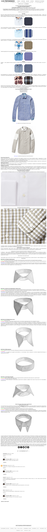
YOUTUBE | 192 (43, 528)
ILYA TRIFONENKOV (8, 1)
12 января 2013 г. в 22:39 (15, 495)
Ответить (4, 455)
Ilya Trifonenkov (7, 459)
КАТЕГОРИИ (23, 1)
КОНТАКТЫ (32, 1)
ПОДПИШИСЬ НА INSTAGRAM (39, 1)
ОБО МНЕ (27, 1)
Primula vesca (5, 465)
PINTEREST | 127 (35, 528)
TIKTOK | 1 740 (13, 528)
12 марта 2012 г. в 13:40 (14, 483)
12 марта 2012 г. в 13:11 (9, 477)
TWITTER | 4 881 (27, 530)
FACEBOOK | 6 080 (27, 528)
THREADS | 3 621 (19, 530)
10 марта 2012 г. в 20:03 (14, 471)
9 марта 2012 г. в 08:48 (10, 453)
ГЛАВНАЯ (18, 1)
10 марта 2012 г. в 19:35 (10, 465)
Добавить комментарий (5, 501)
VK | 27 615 (20, 528)
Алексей (4, 477)
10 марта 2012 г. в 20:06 (14, 459)
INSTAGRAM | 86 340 (5, 528)
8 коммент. (26, 3)
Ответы (5, 457)
